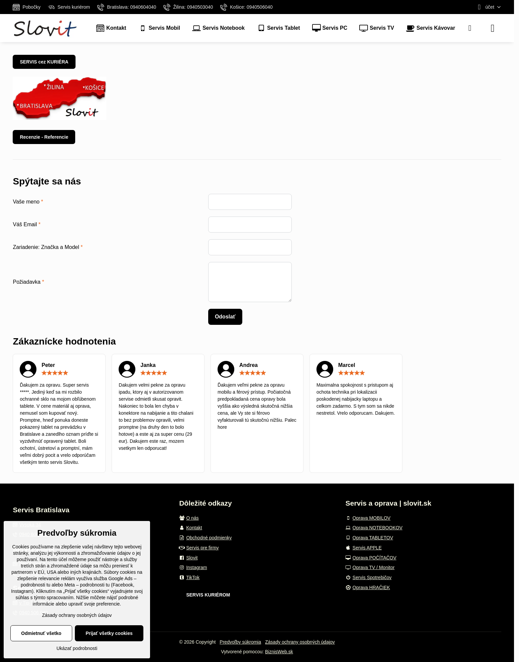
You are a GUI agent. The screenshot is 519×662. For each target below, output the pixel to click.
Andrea (248, 365)
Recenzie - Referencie (44, 137)
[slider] (54, 373)
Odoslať (225, 316)
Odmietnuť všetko (41, 633)
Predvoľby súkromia (240, 642)
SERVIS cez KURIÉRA (44, 61)
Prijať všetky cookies (109, 633)
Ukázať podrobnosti (76, 648)
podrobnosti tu (35, 584)
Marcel (346, 365)
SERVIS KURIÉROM (208, 595)
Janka (147, 365)
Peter (48, 365)
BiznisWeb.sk (279, 651)
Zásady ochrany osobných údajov (300, 642)
